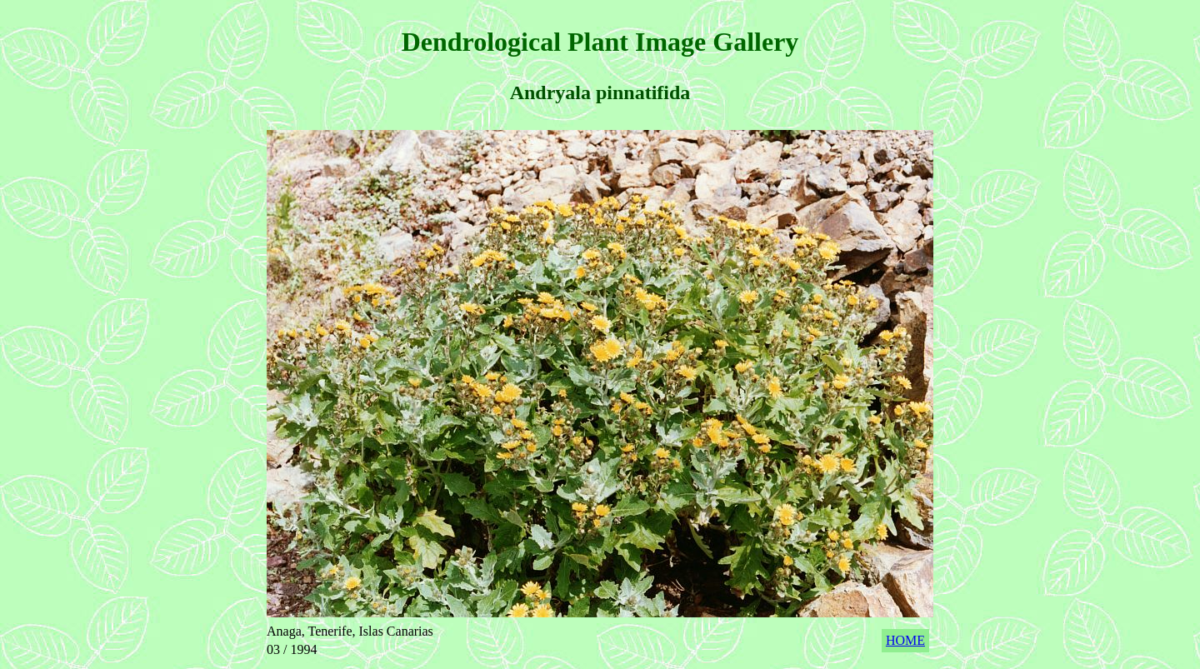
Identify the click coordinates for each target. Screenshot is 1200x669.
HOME (905, 640)
